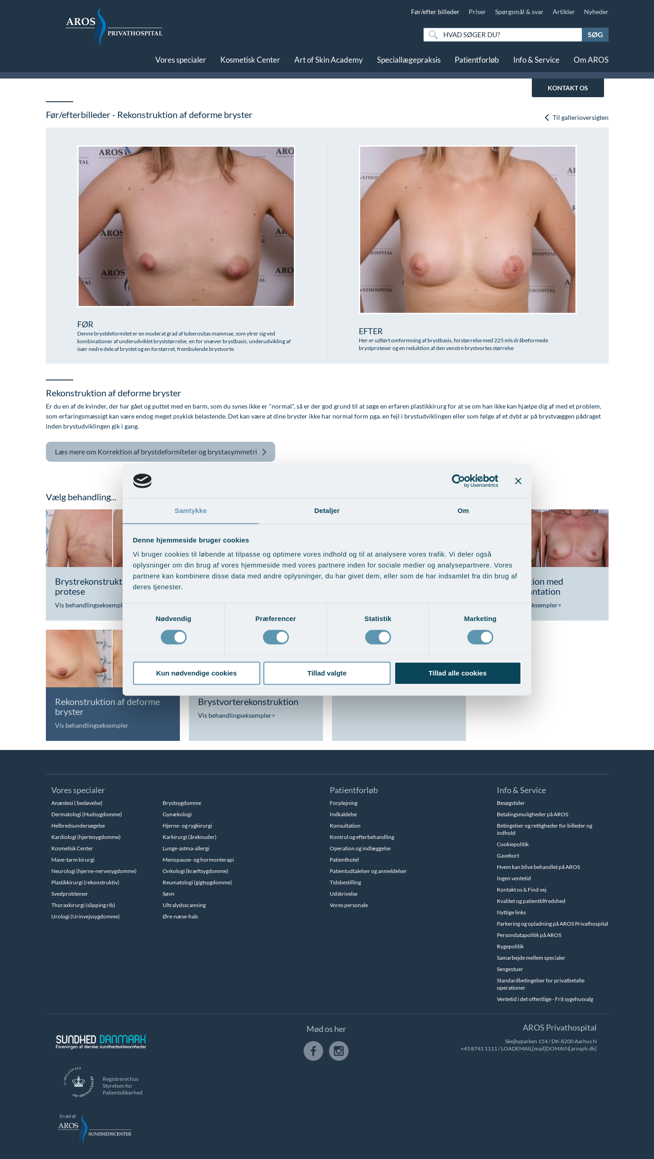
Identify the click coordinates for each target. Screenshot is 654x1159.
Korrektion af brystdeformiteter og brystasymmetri (161, 452)
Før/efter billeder (435, 11)
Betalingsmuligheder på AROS (532, 814)
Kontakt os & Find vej (521, 889)
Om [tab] (463, 510)
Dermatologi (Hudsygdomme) (86, 814)
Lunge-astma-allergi (186, 848)
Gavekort (508, 855)
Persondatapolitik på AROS (529, 935)
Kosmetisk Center (250, 62)
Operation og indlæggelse (360, 848)
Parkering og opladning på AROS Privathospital (552, 923)
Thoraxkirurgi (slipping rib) (83, 905)
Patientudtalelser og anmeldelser (368, 871)
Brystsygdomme (182, 802)
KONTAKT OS (568, 88)
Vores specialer (180, 62)
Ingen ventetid (514, 878)
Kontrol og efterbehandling (362, 836)
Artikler (564, 11)
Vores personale (349, 905)
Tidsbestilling (345, 882)
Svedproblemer (69, 893)
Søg (595, 34)
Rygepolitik (510, 946)
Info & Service (536, 62)
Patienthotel (344, 859)
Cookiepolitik (513, 844)
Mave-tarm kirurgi (72, 859)
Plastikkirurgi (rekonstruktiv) (85, 882)
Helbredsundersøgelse (78, 825)
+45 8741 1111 (479, 1048)
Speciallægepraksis (409, 62)
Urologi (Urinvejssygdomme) (85, 916)
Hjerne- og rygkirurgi (187, 825)
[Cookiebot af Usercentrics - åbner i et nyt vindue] (458, 481)
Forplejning (343, 802)
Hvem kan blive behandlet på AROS (538, 866)
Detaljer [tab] (327, 510)
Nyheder (596, 11)
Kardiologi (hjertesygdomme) (86, 836)
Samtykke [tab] (191, 510)
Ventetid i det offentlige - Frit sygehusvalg (545, 999)
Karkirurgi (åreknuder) (190, 836)
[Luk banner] (518, 481)
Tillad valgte (327, 673)
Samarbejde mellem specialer (531, 957)
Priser (477, 11)
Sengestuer (510, 969)
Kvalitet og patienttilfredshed (531, 901)
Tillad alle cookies (457, 673)
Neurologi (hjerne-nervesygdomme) (94, 871)
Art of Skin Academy (328, 62)
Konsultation (345, 825)
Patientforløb (477, 62)
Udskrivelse (343, 893)
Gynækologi (177, 814)
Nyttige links (511, 912)
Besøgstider (511, 802)
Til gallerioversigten (576, 117)
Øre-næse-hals (180, 916)
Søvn (168, 893)
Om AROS (591, 62)
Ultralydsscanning (184, 905)
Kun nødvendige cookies (196, 673)
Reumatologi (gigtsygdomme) (197, 882)
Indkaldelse (343, 814)
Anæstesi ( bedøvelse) (77, 802)
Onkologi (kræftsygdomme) (195, 871)
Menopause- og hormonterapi (198, 859)
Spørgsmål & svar (519, 11)
